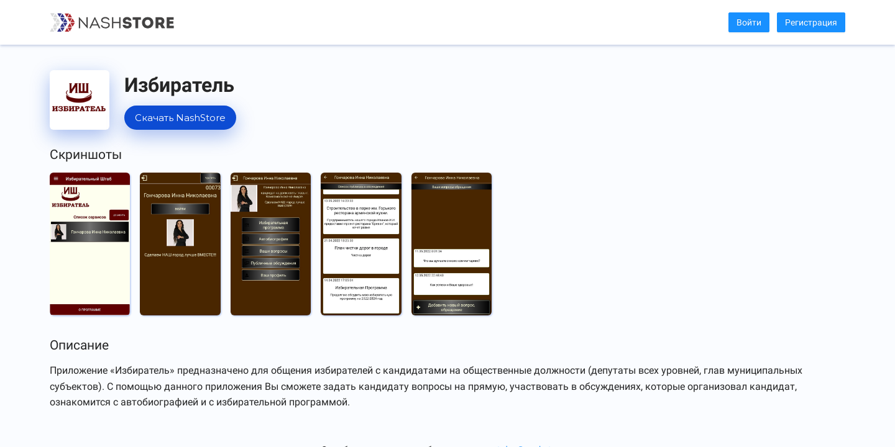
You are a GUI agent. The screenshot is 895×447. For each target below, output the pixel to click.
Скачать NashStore (180, 118)
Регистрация (811, 22)
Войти (749, 22)
